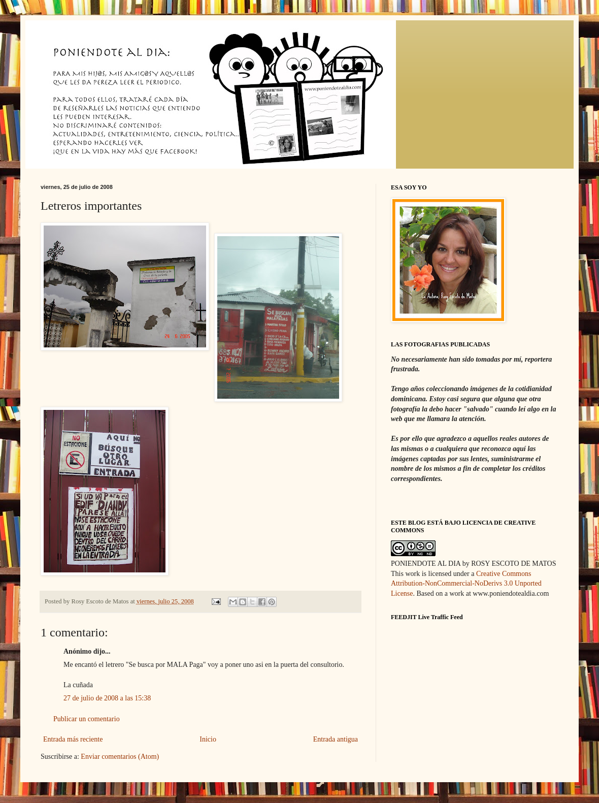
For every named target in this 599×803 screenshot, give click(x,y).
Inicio (207, 739)
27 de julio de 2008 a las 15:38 (107, 698)
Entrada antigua (335, 739)
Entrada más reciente (73, 739)
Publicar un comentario (86, 719)
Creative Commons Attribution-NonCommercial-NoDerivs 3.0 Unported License (466, 583)
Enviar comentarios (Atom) (120, 756)
